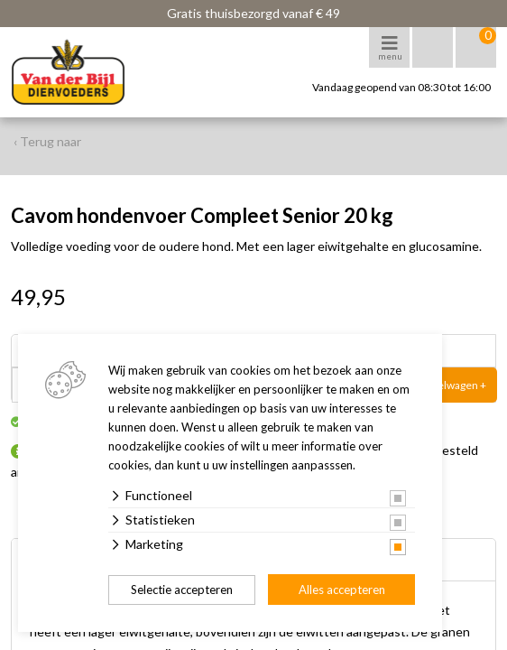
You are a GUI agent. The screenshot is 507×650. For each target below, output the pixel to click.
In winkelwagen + (445, 385)
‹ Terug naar (47, 141)
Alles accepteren (342, 589)
